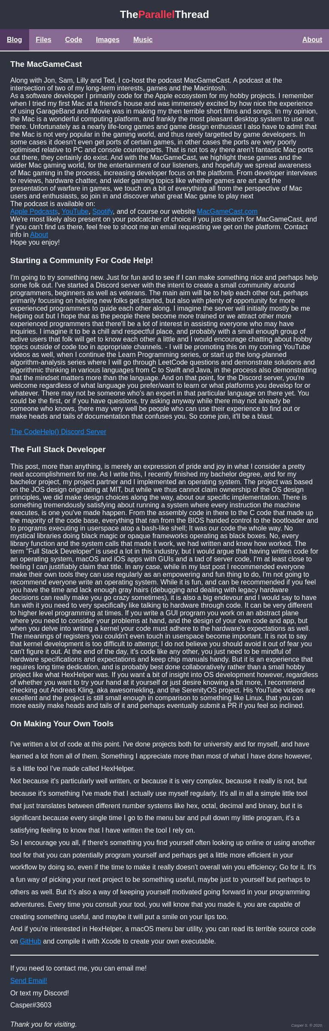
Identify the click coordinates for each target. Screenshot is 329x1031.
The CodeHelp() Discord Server (58, 431)
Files (43, 39)
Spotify (103, 211)
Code (73, 39)
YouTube (75, 211)
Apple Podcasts (34, 211)
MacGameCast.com (227, 211)
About (312, 39)
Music (143, 39)
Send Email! (28, 980)
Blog (14, 39)
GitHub (30, 941)
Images (108, 39)
